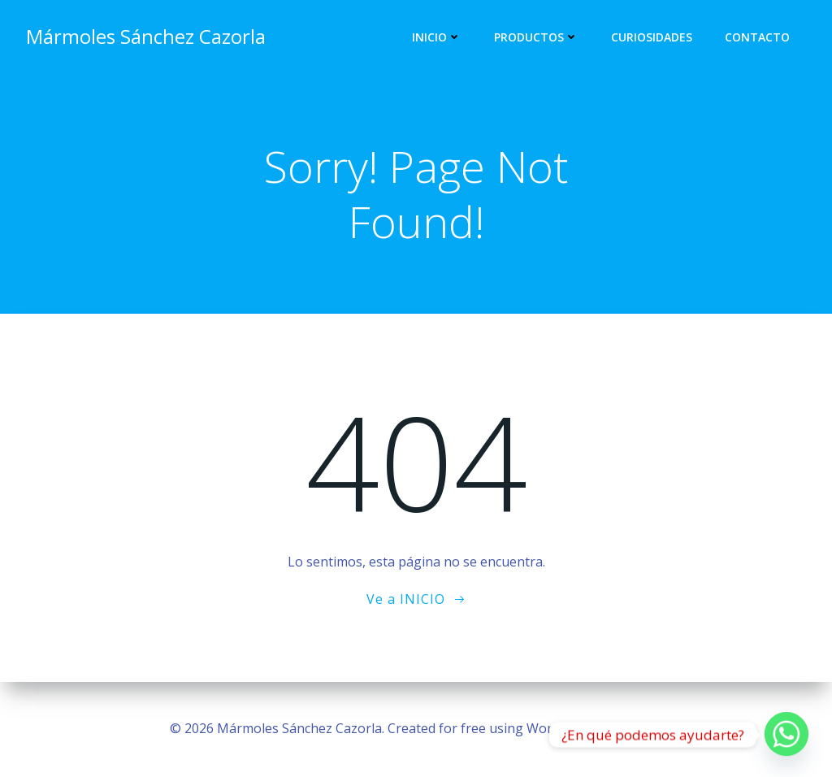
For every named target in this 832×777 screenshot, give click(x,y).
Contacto (757, 37)
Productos (536, 37)
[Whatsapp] (786, 735)
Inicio (437, 37)
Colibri (643, 728)
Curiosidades (651, 37)
